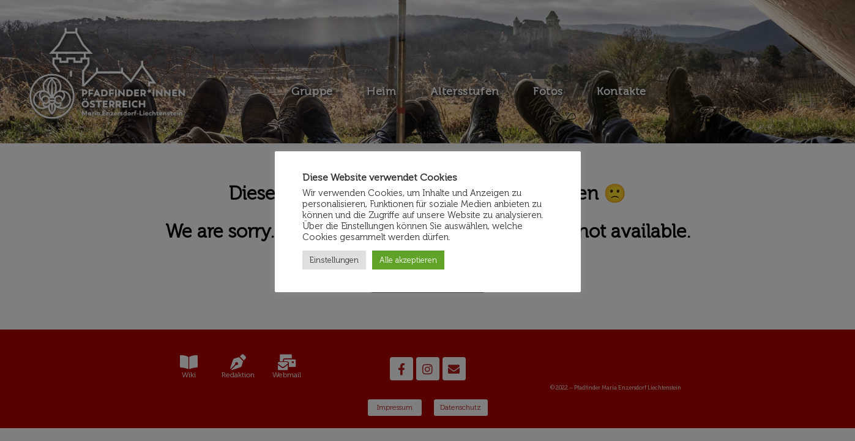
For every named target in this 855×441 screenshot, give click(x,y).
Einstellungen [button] (334, 260)
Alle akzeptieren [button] (408, 260)
